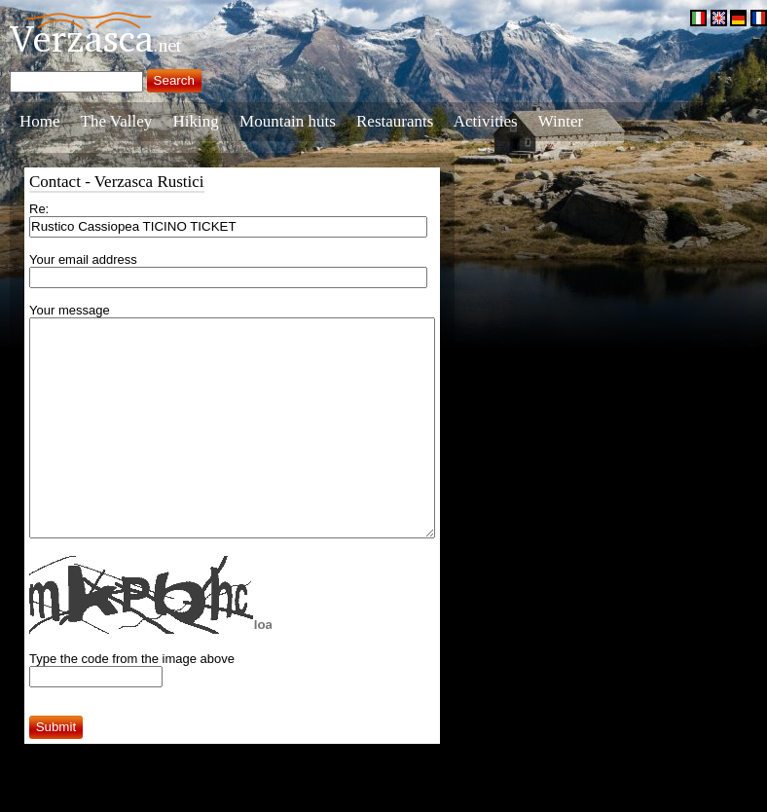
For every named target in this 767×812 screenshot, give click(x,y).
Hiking (196, 121)
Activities (486, 121)
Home (39, 121)
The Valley (117, 121)
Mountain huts (287, 121)
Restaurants (394, 121)
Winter (561, 121)
